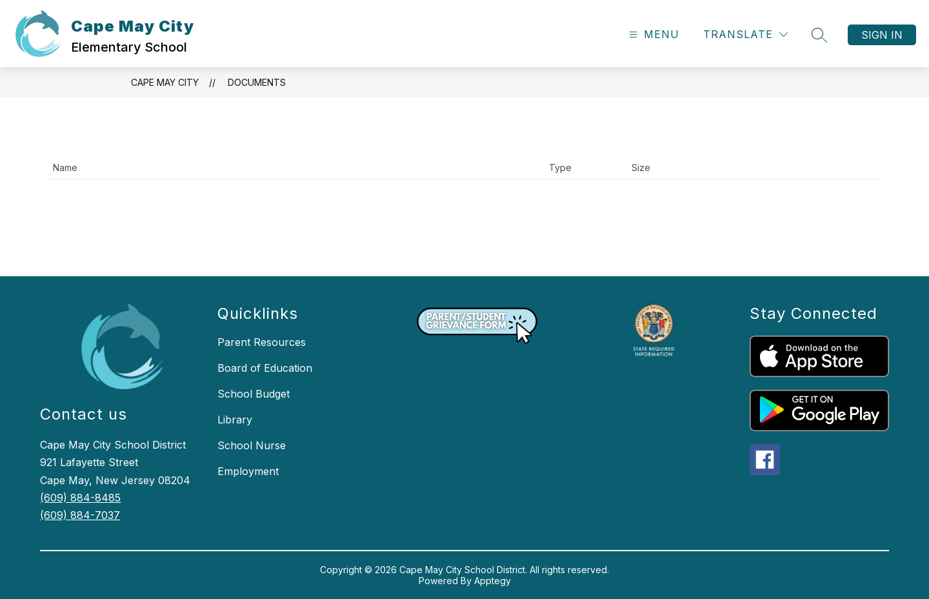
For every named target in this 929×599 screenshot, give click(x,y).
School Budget (253, 393)
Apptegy (492, 580)
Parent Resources (261, 342)
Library (234, 419)
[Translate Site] (745, 34)
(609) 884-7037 (80, 515)
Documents (257, 82)
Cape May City (165, 82)
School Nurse (251, 445)
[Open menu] (652, 34)
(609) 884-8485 (80, 497)
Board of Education (264, 367)
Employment (248, 471)
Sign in (882, 34)
